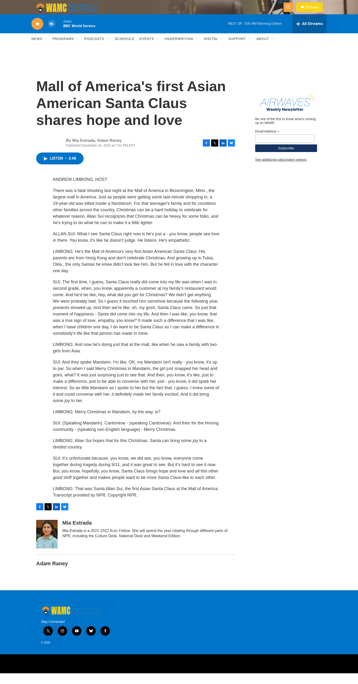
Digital (211, 49)
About (262, 49)
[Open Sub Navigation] (46, 49)
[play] (37, 34)
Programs (63, 49)
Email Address (267, 142)
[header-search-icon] (290, 12)
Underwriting (179, 49)
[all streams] (310, 34)
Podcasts (94, 49)
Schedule (125, 49)
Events (146, 49)
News (36, 49)
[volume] (52, 34)
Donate (314, 12)
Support (237, 49)
